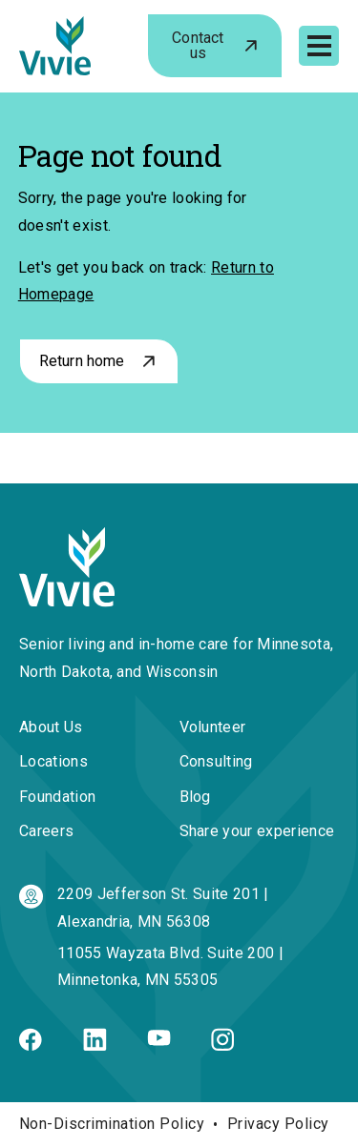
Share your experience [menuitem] (257, 831)
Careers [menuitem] (46, 831)
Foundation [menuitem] (57, 797)
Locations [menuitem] (53, 761)
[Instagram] (222, 1045)
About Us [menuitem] (51, 727)
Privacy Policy (278, 1124)
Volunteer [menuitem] (212, 727)
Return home (82, 361)
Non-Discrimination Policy (111, 1124)
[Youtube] (159, 1041)
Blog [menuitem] (195, 797)
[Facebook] (30, 1045)
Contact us (197, 45)
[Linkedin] (95, 1045)
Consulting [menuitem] (216, 761)
